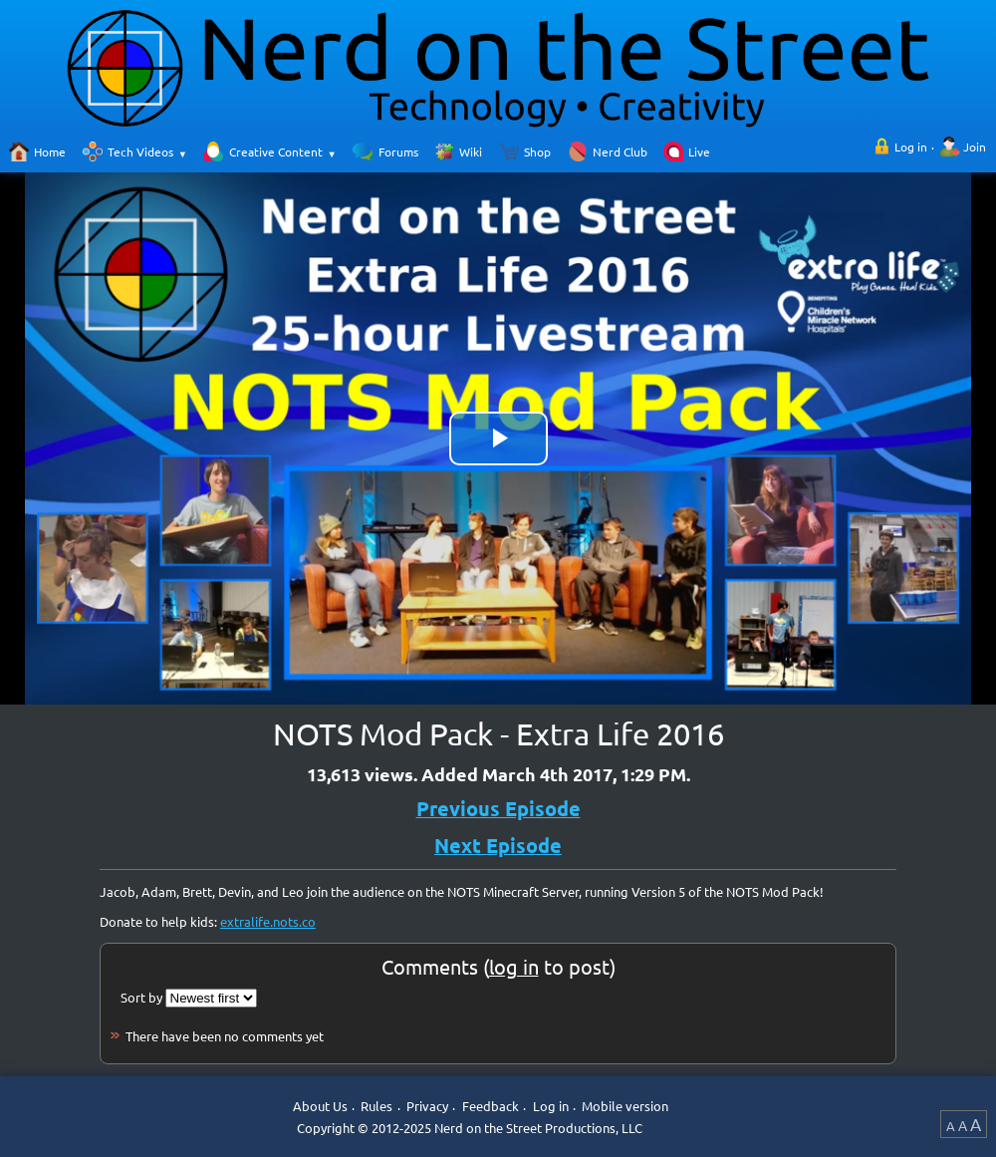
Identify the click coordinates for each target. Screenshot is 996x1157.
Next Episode (498, 845)
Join (974, 146)
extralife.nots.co (268, 921)
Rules (376, 1106)
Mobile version (625, 1106)
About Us (320, 1106)
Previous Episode (498, 808)
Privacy (427, 1106)
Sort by (141, 997)
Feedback (490, 1106)
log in (514, 966)
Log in (910, 146)
